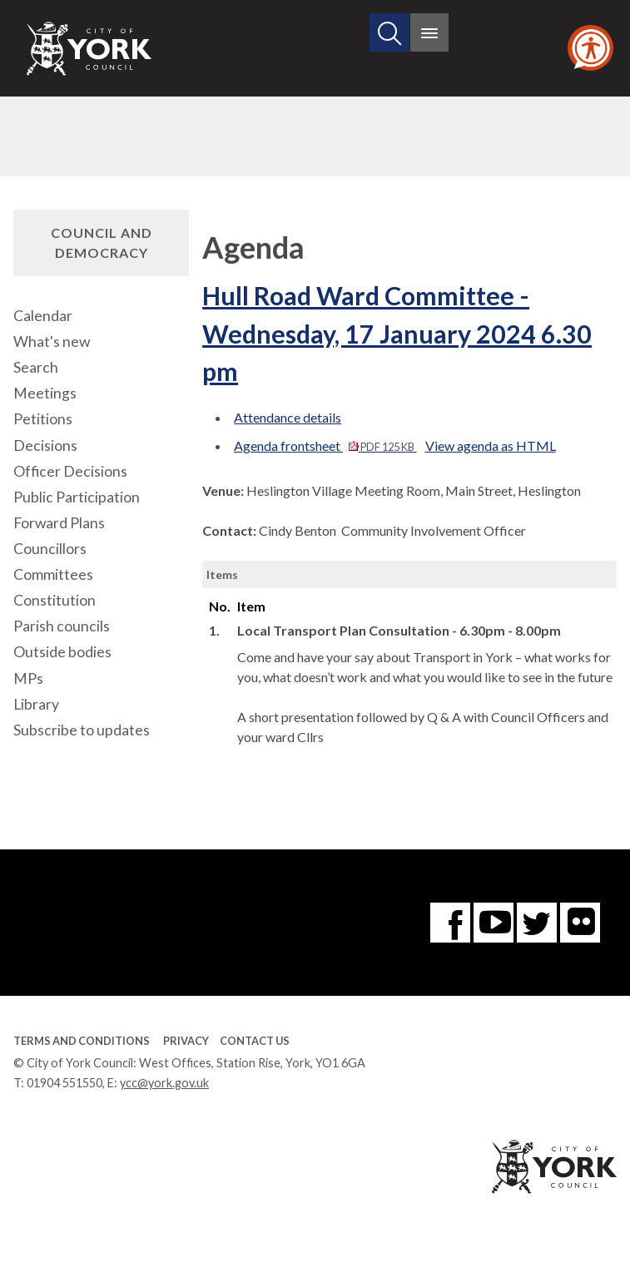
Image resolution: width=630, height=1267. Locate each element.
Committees (53, 574)
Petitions (42, 419)
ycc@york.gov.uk (164, 1083)
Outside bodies (62, 652)
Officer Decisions (70, 471)
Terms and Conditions (81, 1040)
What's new (51, 341)
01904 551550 (64, 1083)
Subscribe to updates (81, 730)
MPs (28, 678)
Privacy (186, 1040)
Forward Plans (59, 523)
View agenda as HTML (490, 445)
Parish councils (61, 626)
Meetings (45, 393)
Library (36, 704)
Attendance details (287, 417)
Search (35, 367)
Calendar (42, 315)
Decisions (45, 445)
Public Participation (76, 497)
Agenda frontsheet (325, 445)
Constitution (54, 600)
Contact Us (255, 1040)
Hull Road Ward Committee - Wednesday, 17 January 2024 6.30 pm (397, 333)
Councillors (50, 548)
